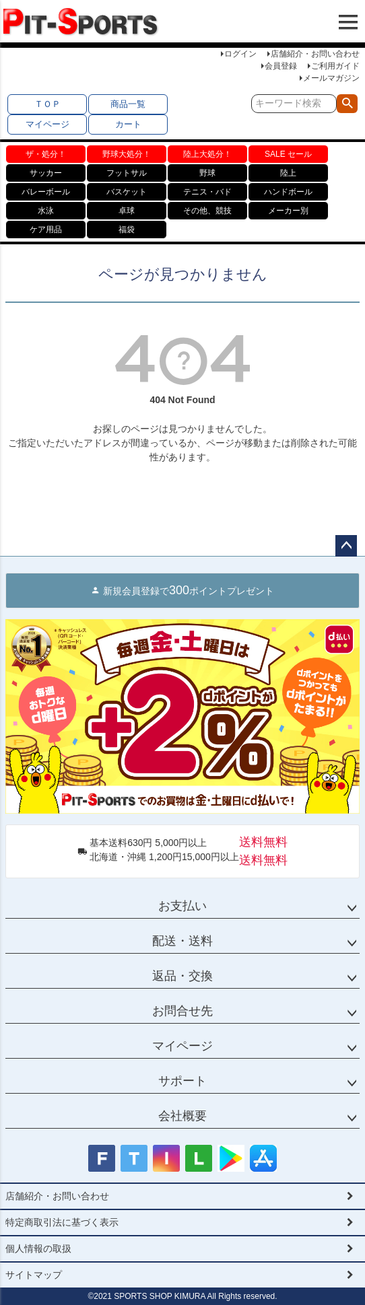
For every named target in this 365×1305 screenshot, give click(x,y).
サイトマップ (33, 1274)
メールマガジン (331, 78)
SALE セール (288, 154)
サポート (182, 1081)
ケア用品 (46, 229)
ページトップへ (346, 546)
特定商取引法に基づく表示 (62, 1222)
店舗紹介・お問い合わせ (315, 54)
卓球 (127, 210)
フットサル (126, 173)
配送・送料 (182, 941)
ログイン (240, 54)
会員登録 (281, 66)
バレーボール (46, 192)
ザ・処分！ (46, 154)
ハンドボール (288, 192)
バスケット (126, 192)
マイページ (47, 124)
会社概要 (182, 1116)
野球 (207, 173)
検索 (347, 103)
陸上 (288, 173)
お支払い (182, 906)
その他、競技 (207, 210)
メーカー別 (288, 210)
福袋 (127, 229)
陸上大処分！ (207, 154)
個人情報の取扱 (38, 1248)
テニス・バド (207, 192)
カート (128, 124)
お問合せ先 (182, 1011)
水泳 (46, 210)
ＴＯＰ (47, 104)
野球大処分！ (126, 154)
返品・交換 (182, 976)
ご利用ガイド (335, 66)
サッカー (46, 173)
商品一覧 (127, 104)
